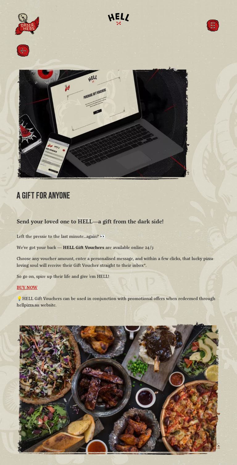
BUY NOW (27, 288)
